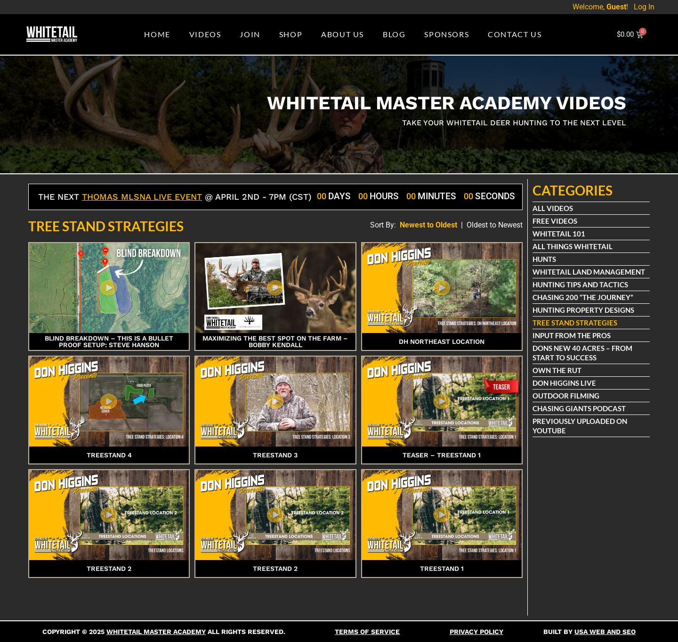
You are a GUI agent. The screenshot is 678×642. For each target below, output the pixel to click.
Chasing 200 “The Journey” (583, 297)
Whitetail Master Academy (156, 631)
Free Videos (555, 221)
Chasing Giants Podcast (579, 408)
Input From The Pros (572, 335)
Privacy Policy (476, 631)
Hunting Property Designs (584, 310)
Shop (290, 34)
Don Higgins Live (565, 383)
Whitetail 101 (559, 233)
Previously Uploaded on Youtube (580, 426)
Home (157, 34)
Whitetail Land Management (589, 272)
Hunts (545, 259)
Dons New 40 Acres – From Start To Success (583, 353)
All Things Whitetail (573, 246)
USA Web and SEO (605, 631)
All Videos (553, 208)
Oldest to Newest (495, 224)
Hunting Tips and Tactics (581, 284)
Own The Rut (557, 370)
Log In (644, 6)
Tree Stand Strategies (575, 322)
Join (250, 34)
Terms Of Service (367, 631)
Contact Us (514, 34)
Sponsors (446, 34)
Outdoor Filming (566, 395)
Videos (205, 34)
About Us (342, 34)
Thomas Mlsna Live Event (142, 197)
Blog (394, 34)
